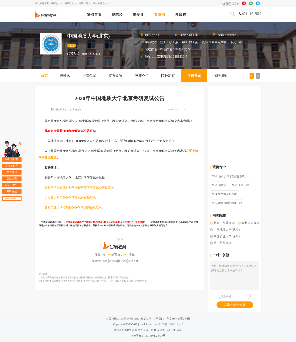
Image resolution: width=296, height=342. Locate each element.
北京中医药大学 (224, 223)
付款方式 (133, 318)
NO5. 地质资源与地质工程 (227, 203)
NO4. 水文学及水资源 (224, 194)
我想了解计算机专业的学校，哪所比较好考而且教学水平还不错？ (234, 275)
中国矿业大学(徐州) (227, 236)
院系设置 (115, 76)
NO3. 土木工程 (240, 185)
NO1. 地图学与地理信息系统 (228, 176)
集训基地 (146, 318)
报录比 (65, 76)
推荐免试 (89, 76)
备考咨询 (133, 261)
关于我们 (158, 318)
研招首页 (94, 15)
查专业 (138, 15)
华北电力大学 (250, 223)
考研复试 (194, 76)
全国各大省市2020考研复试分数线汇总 (70, 197)
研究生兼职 (119, 318)
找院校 (117, 15)
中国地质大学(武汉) (227, 229)
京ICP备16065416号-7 (170, 324)
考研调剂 (220, 76)
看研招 (159, 15)
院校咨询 (112, 261)
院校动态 (168, 76)
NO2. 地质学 (219, 185)
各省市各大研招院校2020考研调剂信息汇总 (73, 207)
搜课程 (180, 15)
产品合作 (171, 318)
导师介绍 (142, 76)
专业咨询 (123, 261)
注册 (236, 3)
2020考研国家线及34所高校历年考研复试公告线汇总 (79, 187)
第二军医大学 (223, 243)
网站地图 (184, 318)
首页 (44, 76)
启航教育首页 (42, 3)
